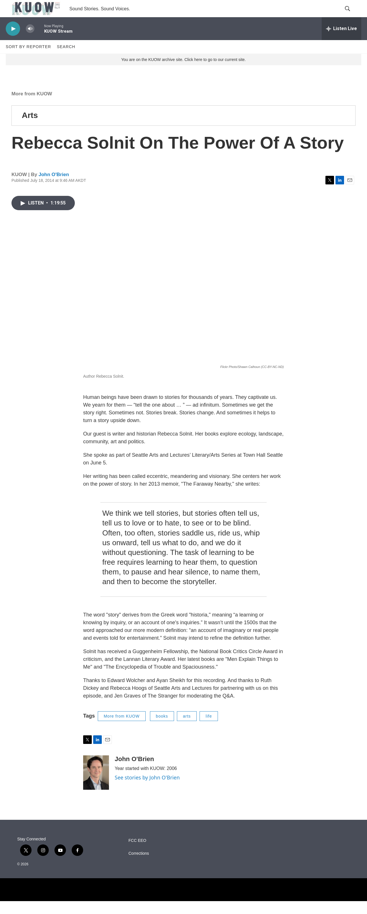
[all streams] (341, 41)
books (162, 729)
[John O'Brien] (96, 785)
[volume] (30, 41)
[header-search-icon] (352, 15)
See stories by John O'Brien (147, 790)
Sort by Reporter (28, 59)
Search (66, 59)
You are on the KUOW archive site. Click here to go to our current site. (183, 72)
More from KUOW (31, 106)
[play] (12, 41)
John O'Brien (53, 187)
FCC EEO (137, 853)
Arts (30, 128)
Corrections (138, 866)
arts (187, 729)
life (209, 729)
